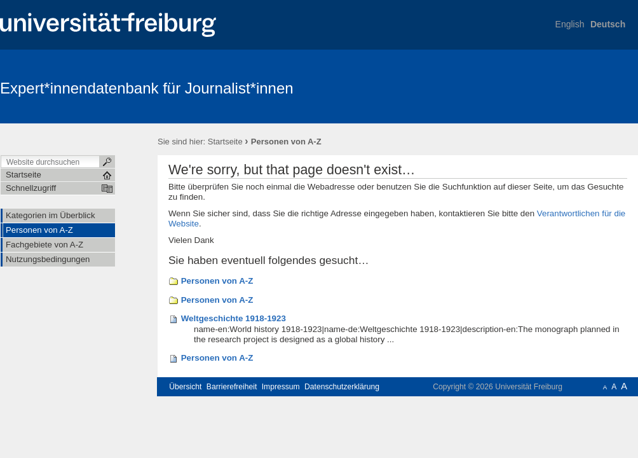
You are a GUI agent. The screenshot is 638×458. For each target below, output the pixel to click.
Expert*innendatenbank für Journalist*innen (147, 88)
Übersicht (185, 386)
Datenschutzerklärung (341, 386)
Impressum (281, 386)
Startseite (225, 141)
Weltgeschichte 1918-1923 (233, 318)
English (570, 24)
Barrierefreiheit (232, 386)
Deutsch (607, 24)
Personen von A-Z (217, 281)
